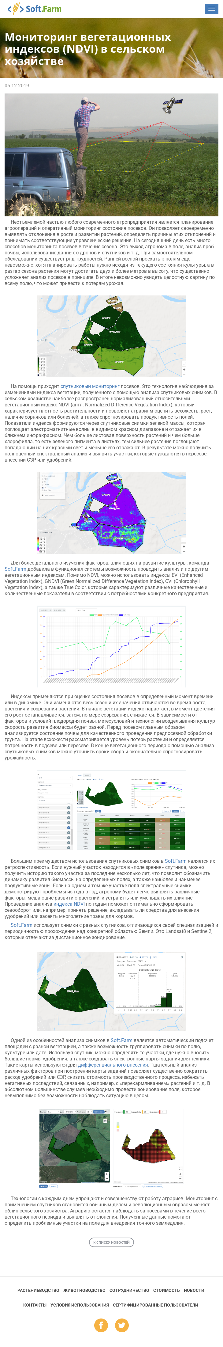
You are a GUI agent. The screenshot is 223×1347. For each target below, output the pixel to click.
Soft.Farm (38, 8)
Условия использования (79, 1305)
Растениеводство (38, 1290)
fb (101, 1325)
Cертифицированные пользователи (155, 1305)
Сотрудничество (129, 1290)
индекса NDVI (69, 904)
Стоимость (166, 1290)
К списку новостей (111, 1242)
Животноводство (84, 1290)
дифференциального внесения (113, 1065)
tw (122, 1325)
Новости (194, 1290)
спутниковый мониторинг (90, 386)
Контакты (34, 1305)
